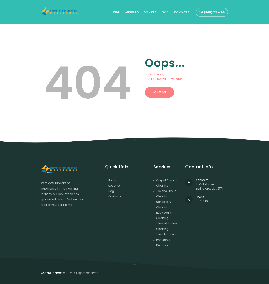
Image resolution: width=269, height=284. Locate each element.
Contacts (114, 196)
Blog (111, 191)
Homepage (159, 92)
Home (112, 180)
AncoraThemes (51, 273)
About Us (114, 186)
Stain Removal (166, 234)
